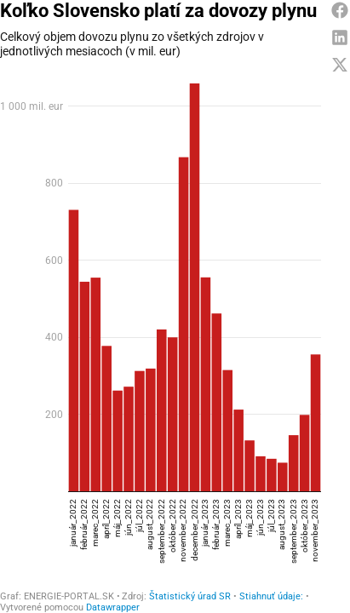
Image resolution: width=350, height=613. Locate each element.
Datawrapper (113, 599)
